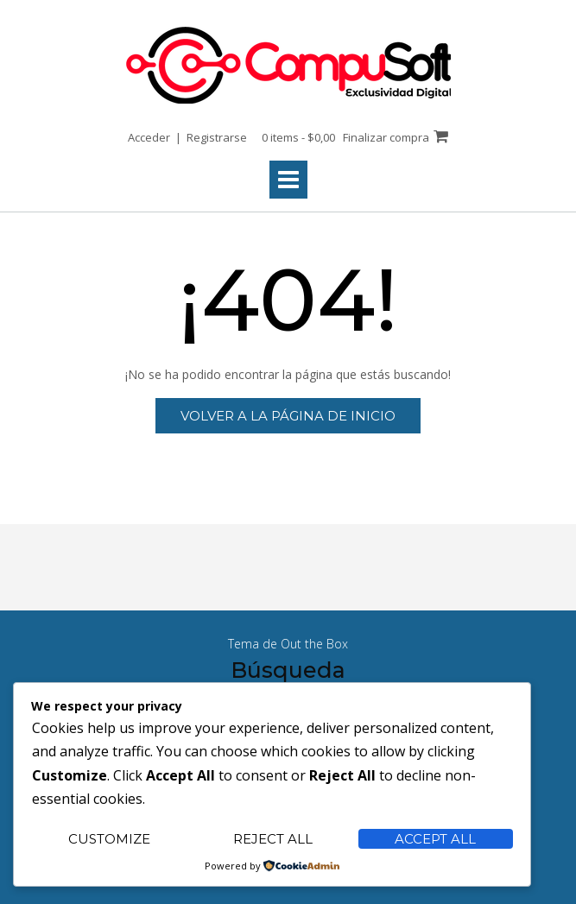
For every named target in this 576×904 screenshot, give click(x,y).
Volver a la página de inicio (288, 416)
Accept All (435, 839)
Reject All (273, 839)
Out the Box (314, 643)
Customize (109, 839)
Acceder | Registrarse (187, 137)
